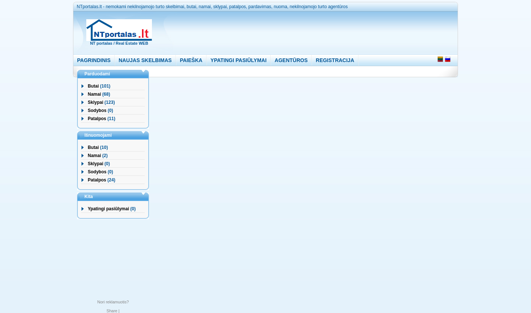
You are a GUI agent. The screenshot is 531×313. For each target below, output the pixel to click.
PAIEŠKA (191, 60)
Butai (93, 86)
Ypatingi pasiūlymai (108, 208)
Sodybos (97, 110)
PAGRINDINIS (94, 60)
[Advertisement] (299, 31)
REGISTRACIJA (335, 60)
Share (112, 311)
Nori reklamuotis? (113, 302)
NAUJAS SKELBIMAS (145, 60)
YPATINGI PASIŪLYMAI (239, 60)
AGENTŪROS (291, 60)
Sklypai (95, 102)
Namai (94, 94)
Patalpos (97, 118)
